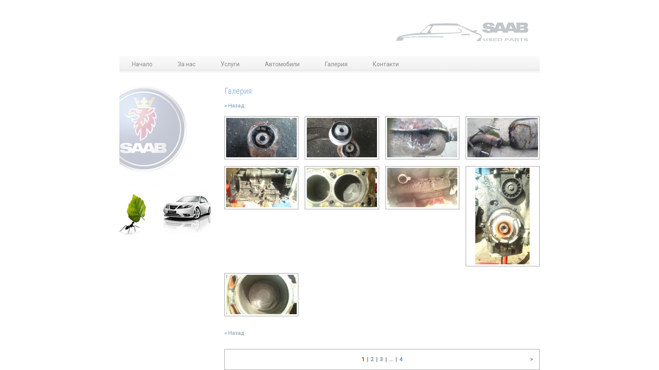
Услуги (230, 64)
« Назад (234, 105)
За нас (186, 64)
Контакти (386, 64)
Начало (142, 64)
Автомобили (282, 64)
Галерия (336, 64)
